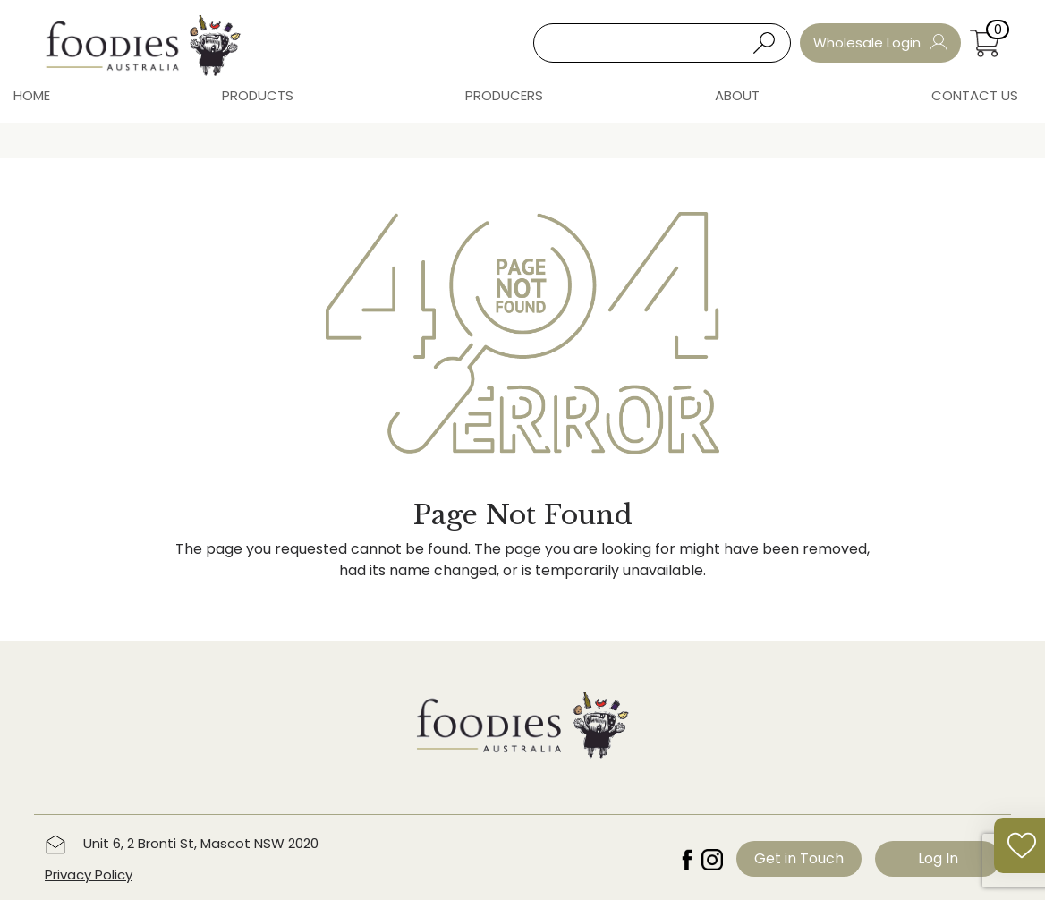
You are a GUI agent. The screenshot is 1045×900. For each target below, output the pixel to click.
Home (31, 95)
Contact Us (974, 95)
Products (257, 95)
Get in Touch (799, 858)
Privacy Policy (88, 874)
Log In (938, 858)
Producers (504, 95)
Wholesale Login (880, 42)
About (737, 95)
